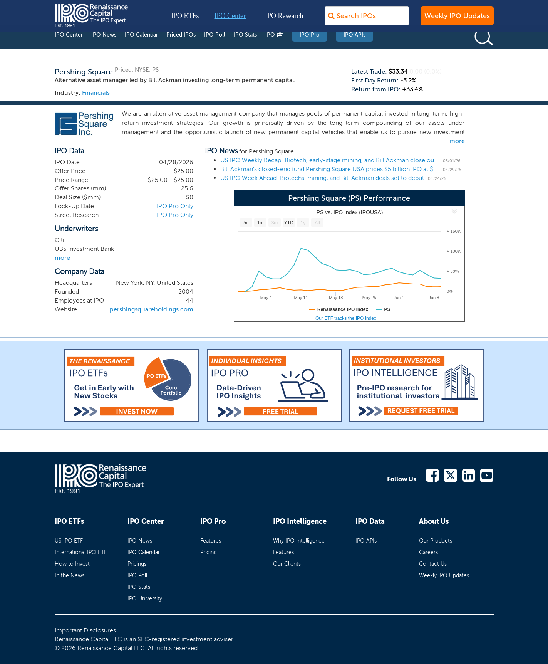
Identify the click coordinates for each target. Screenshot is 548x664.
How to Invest (72, 564)
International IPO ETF (81, 552)
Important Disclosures (85, 630)
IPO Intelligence (300, 521)
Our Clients (287, 564)
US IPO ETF (69, 541)
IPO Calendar (141, 49)
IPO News (103, 49)
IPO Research (284, 20)
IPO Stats (245, 49)
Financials (96, 92)
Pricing (208, 552)
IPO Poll (214, 49)
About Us (434, 521)
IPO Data (370, 521)
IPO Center (230, 20)
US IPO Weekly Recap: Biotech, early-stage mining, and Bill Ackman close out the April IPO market (357, 160)
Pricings (136, 564)
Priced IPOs (181, 49)
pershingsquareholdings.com (151, 309)
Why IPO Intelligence (299, 541)
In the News (69, 575)
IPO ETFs (185, 20)
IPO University (144, 598)
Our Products (435, 541)
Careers (428, 552)
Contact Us (433, 564)
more (457, 141)
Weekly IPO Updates (457, 19)
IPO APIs (354, 49)
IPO (274, 49)
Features (210, 541)
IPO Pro (310, 49)
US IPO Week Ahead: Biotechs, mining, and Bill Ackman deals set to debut (322, 178)
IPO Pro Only (175, 206)
